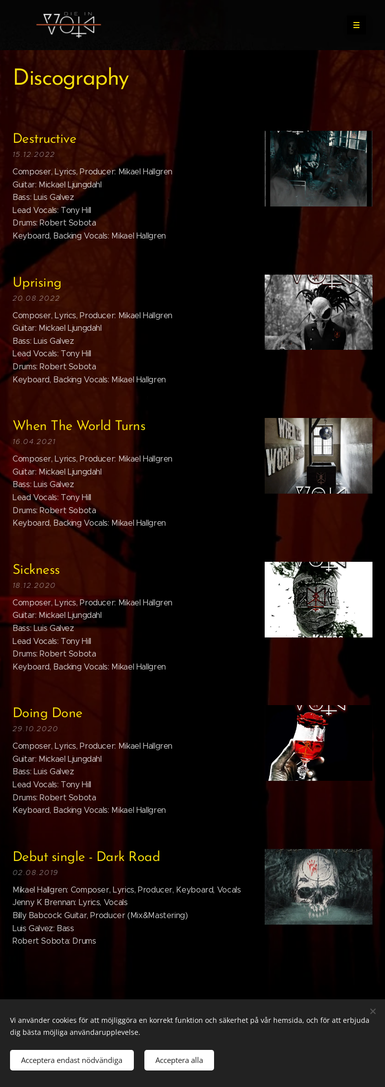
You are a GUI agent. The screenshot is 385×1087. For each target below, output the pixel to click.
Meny (353, 25)
